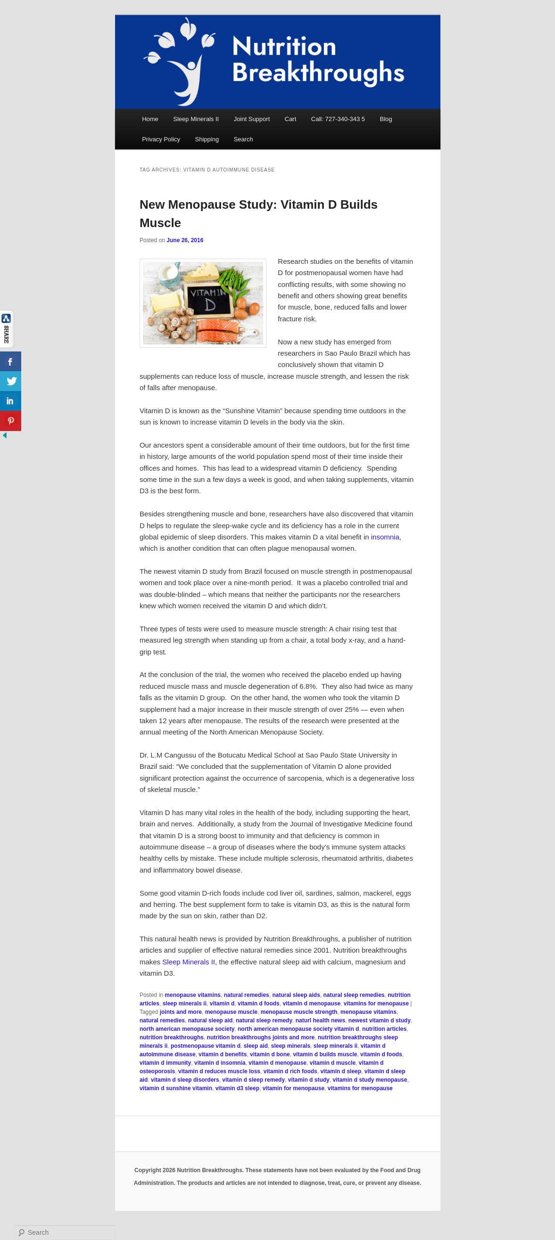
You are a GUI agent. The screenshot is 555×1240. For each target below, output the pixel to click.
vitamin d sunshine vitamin (176, 1088)
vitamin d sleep (340, 1071)
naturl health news (320, 1020)
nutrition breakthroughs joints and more (261, 1037)
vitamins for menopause (376, 1003)
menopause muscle (231, 1012)
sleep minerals (290, 1046)
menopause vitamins (193, 995)
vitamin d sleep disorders (185, 1080)
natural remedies (246, 995)
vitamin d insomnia (220, 1063)
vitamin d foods (259, 1003)
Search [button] (243, 139)
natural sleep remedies (353, 995)
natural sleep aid (210, 1020)
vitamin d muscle (333, 1063)
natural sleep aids (296, 995)
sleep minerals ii (185, 1003)
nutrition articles (384, 1029)
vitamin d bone (270, 1054)
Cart (291, 118)
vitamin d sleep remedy (253, 1080)
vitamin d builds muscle (325, 1054)
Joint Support (252, 118)
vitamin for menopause (293, 1088)
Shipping (207, 139)
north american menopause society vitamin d (298, 1029)
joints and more (181, 1012)
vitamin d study (309, 1080)
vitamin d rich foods (290, 1071)
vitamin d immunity (165, 1063)
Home (150, 118)
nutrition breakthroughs (172, 1037)
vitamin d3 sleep (237, 1088)
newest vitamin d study (379, 1020)
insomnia (385, 537)
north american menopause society (187, 1029)
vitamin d (222, 1003)
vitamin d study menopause (369, 1080)
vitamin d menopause (311, 1003)
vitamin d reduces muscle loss (219, 1071)
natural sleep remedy (264, 1020)
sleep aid (256, 1046)
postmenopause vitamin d (205, 1046)
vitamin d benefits (223, 1054)
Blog (386, 118)
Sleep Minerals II (196, 118)
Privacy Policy (161, 139)
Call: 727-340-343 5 (338, 118)
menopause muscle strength (299, 1012)
